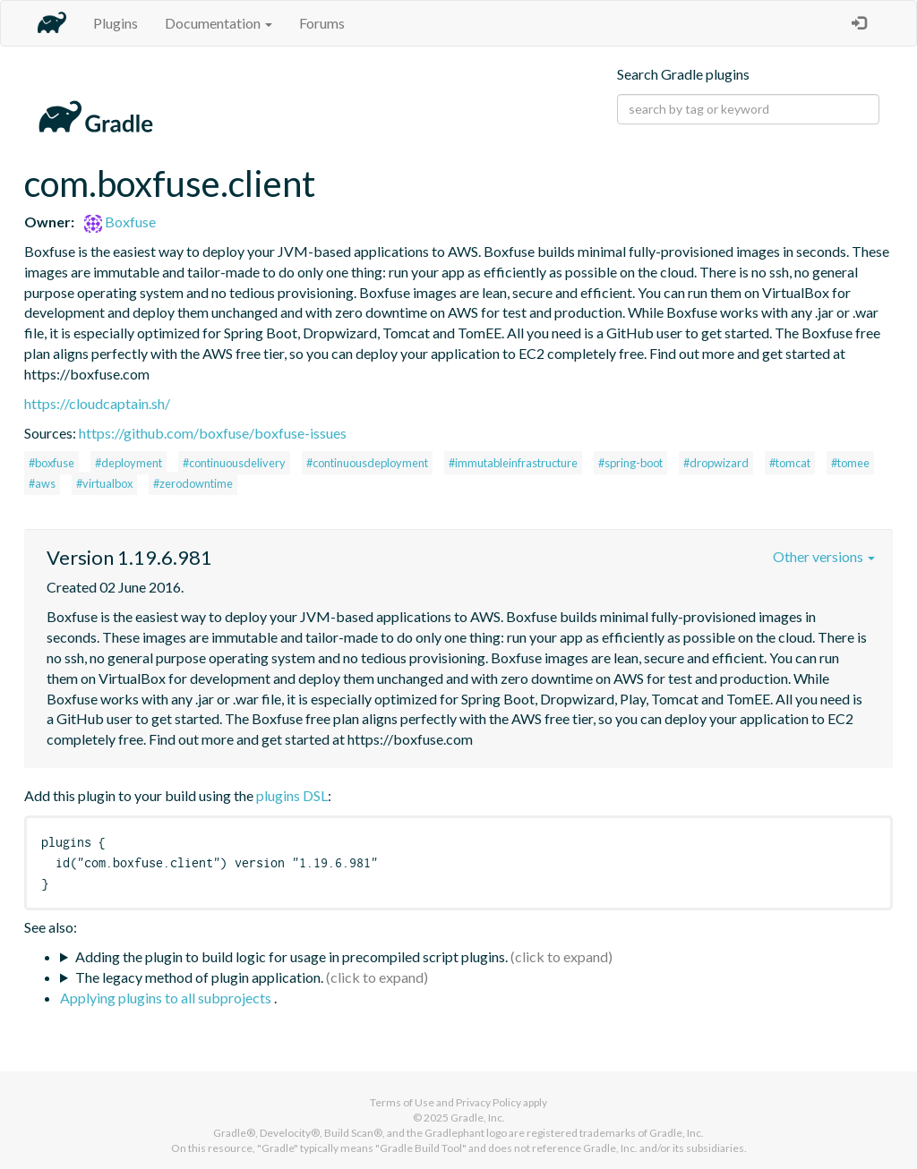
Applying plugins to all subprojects (167, 997)
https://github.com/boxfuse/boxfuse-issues (213, 432)
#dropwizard (716, 463)
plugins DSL (292, 795)
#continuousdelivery (234, 463)
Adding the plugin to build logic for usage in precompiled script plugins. (291, 956)
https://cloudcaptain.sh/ (97, 403)
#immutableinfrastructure (513, 463)
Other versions (824, 556)
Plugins (115, 22)
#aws (42, 483)
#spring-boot (630, 463)
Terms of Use (402, 1102)
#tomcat (789, 463)
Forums (322, 22)
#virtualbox (104, 483)
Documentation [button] (218, 22)
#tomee (850, 463)
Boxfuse (120, 221)
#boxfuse (51, 463)
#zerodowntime (193, 483)
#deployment (128, 463)
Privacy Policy (488, 1102)
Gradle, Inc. (477, 1117)
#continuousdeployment (367, 463)
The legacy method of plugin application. (199, 977)
